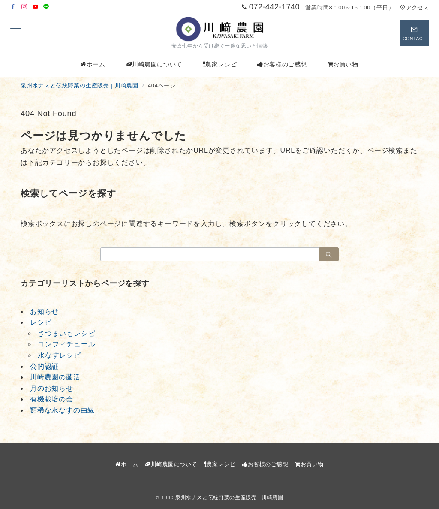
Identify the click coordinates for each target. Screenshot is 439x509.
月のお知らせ (51, 388)
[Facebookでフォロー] (13, 7)
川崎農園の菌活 (55, 377)
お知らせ (44, 311)
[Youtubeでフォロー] (36, 7)
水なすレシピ (59, 355)
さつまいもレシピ (66, 333)
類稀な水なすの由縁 (62, 410)
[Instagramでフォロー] (24, 7)
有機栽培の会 (51, 399)
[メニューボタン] (15, 33)
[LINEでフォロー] (46, 7)
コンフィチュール (66, 344)
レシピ (40, 322)
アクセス (414, 7)
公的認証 (44, 366)
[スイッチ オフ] (414, 33)
